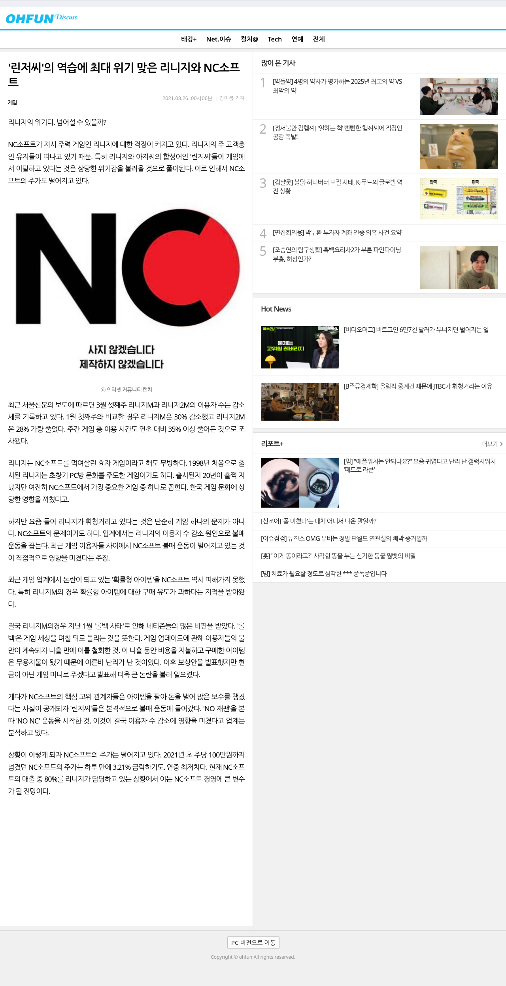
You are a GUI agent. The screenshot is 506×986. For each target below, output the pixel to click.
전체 (319, 39)
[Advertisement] (126, 866)
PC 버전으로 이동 (253, 942)
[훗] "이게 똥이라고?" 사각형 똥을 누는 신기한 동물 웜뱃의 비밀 (338, 556)
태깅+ (188, 39)
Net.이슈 (218, 39)
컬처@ (249, 39)
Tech (275, 39)
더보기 (490, 444)
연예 (297, 39)
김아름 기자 (232, 98)
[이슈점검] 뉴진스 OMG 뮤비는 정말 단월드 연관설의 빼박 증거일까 (344, 538)
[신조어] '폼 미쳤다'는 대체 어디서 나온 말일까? (318, 521)
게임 (12, 102)
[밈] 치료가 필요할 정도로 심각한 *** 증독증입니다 (324, 573)
